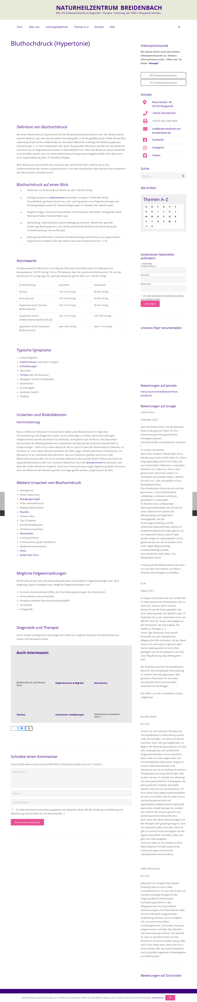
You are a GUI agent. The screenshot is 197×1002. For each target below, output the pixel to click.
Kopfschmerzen (57, 197)
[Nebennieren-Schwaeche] (110, 701)
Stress (23, 550)
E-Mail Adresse (149, 266)
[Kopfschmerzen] (71, 669)
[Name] (71, 793)
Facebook (158, 139)
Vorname (145, 275)
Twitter (156, 155)
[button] (179, 27)
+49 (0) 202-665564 (164, 113)
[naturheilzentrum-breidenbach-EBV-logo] (42, 9)
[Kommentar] (71, 778)
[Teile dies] (21, 728)
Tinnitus (24, 374)
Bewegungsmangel (30, 498)
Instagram (158, 147)
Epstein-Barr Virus (29, 554)
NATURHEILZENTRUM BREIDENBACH (109, 8)
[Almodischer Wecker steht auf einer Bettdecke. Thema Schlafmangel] (71, 701)
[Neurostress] (110, 669)
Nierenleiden (26, 533)
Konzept (153, 63)
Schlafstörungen (28, 366)
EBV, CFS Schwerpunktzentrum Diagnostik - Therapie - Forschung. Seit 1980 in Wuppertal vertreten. (108, 12)
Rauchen (24, 511)
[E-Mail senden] (14, 728)
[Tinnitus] (32, 701)
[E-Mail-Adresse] (71, 802)
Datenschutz (158, 997)
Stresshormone (94, 462)
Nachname (146, 284)
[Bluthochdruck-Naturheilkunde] (32, 669)
